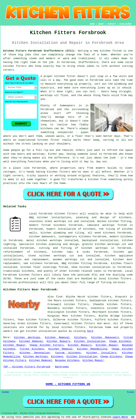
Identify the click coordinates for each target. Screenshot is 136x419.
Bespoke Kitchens (67, 360)
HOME (92, 24)
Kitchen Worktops (27, 337)
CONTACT (112, 24)
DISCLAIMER (125, 24)
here (90, 331)
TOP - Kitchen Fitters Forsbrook (27, 366)
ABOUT (101, 24)
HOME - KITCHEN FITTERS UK (68, 384)
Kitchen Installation (89, 341)
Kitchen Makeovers (105, 337)
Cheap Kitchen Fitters (47, 345)
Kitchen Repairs (58, 341)
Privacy (130, 392)
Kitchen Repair (14, 345)
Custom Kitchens (68, 352)
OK (132, 417)
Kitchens (80, 337)
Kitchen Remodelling (92, 349)
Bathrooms (62, 366)
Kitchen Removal (57, 337)
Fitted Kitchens (32, 349)
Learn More (120, 417)
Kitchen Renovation (35, 352)
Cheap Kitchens (120, 341)
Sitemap (5, 392)
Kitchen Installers (101, 352)
